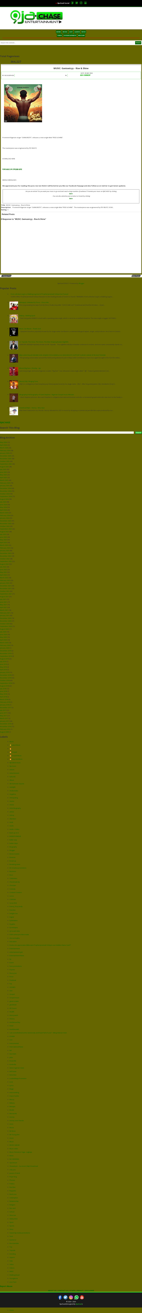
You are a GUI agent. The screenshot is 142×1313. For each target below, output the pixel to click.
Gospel (12, 994)
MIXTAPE (81, 35)
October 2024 (5, 494)
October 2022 (5, 559)
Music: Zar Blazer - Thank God (30, 329)
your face (13, 1282)
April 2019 (3, 670)
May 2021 (3, 605)
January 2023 (4, 550)
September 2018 (6, 683)
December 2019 (5, 651)
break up (13, 861)
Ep (10, 959)
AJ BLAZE (13, 777)
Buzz (11, 875)
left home (13, 1071)
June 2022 (3, 569)
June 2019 (3, 664)
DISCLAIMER (89, 1290)
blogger (12, 850)
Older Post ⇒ (136, 276)
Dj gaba (12, 924)
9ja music (13, 766)
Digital (12, 917)
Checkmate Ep (15, 882)
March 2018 (4, 699)
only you (13, 1170)
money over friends (17, 1120)
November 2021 (5, 588)
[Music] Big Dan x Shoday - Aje (30, 368)
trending (13, 1254)
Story (11, 1229)
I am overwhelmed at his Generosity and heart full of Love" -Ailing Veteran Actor (38, 1033)
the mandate (14, 1243)
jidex (11, 1057)
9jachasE (79, 1304)
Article (12, 805)
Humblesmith (14, 1029)
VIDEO (59, 35)
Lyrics (12, 1085)
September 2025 (6, 464)
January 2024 (4, 518)
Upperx (12, 1257)
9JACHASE (5, 422)
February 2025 (5, 483)
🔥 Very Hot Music (16, 759)
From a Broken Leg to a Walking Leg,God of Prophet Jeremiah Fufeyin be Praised (39, 294)
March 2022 (4, 578)
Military (12, 1103)
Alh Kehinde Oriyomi (17, 784)
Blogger (81, 283)
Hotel (11, 1026)
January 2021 (4, 615)
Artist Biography (15, 808)
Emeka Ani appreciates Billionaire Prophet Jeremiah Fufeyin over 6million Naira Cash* (40, 945)
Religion (12, 1205)
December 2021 (5, 586)
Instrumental (14, 1043)
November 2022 (5, 556)
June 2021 (3, 602)
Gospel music (14, 998)
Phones (12, 1180)
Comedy (12, 889)
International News (16, 1047)
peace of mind (15, 1173)
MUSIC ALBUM (14, 1145)
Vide (11, 1261)
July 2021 (3, 599)
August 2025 (4, 467)
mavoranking (14, 1092)
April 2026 (3, 445)
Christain (13, 885)
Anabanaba (14, 791)
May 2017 (3, 716)
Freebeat (13, 980)
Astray (12, 815)
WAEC (12, 1271)
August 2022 (4, 564)
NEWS (84, 32)
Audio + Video (14, 829)
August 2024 (4, 499)
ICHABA (12, 1036)
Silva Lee (13, 1215)
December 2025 (5, 456)
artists (12, 812)
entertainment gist (16, 952)
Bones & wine (14, 854)
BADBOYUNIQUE (15, 836)
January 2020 (4, 648)
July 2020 (3, 632)
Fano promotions (16, 966)
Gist (11, 991)
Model (12, 1110)
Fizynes (12, 970)
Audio (12, 826)
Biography (13, 847)
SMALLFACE (14, 1219)
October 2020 (5, 624)
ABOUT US (52, 1290)
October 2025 (5, 461)
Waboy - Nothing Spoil (27, 316)
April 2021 (3, 607)
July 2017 (3, 710)
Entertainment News (17, 955)
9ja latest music (15, 763)
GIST (71, 32)
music (12, 1138)
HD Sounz (13, 1008)
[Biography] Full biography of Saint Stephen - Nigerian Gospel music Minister (46, 394)
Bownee (12, 857)
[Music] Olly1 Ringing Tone (28, 381)
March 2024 (4, 513)
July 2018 (3, 689)
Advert (12, 770)
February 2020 (5, 645)
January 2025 (4, 485)
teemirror (13, 1240)
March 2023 (4, 545)
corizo (12, 896)
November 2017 (5, 707)
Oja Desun (13, 1163)
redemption (14, 1198)
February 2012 (5, 729)
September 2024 (6, 496)
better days (14, 843)
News (12, 1156)
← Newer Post (6, 276)
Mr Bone (13, 1131)
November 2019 (5, 653)
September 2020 (6, 626)
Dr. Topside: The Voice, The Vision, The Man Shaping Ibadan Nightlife (43, 342)
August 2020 (4, 629)
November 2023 (5, 523)
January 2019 (4, 672)
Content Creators (16, 892)
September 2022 (6, 561)
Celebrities (13, 878)
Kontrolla (13, 1064)
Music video (14, 1149)
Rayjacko (13, 1191)
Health (12, 1012)
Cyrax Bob (13, 903)
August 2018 (4, 686)
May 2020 (3, 637)
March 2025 (4, 480)
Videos (12, 1268)
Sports (12, 1226)
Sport (11, 1222)
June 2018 (3, 691)
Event (12, 962)
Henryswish (14, 1015)
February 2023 (5, 548)
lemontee (13, 1075)
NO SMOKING (14, 1159)
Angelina (13, 794)
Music (12, 741)
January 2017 (4, 721)
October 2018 (5, 680)
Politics (12, 1184)
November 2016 (5, 726)
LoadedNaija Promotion (18, 1078)
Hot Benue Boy (15, 1022)
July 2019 (3, 661)
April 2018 (3, 697)
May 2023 (3, 540)
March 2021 (4, 610)
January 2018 (4, 705)
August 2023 (4, 532)
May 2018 (3, 694)
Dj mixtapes (14, 927)
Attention (13, 819)
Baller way (13, 840)
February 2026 (5, 450)
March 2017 (4, 718)
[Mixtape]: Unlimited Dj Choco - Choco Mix (34, 302)
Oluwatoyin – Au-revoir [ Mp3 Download (24, 1166)
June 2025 (3, 472)
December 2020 (5, 618)
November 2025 (5, 458)
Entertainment (15, 948)
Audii (11, 822)
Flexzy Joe (13, 973)
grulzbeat (13, 1005)
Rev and (12, 1208)
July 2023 (3, 534)
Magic (12, 1089)
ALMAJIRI (12, 787)
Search (138, 43)
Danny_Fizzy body (16, 906)
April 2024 (3, 510)
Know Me (13, 1061)
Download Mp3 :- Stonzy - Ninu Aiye (32, 408)
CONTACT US (63, 1290)
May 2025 (3, 475)
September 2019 (6, 656)
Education (13, 941)
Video (12, 1264)
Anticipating (14, 798)
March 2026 (4, 448)
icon (11, 1040)
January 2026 (4, 453)
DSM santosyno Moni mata (19, 934)
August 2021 (4, 596)
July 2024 (3, 502)
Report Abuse (6, 1286)
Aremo (12, 801)
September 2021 (6, 594)
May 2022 (3, 572)
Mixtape (12, 1106)
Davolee (13, 910)
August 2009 (4, 732)
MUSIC (65, 32)
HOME (58, 32)
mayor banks (14, 1096)
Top (11, 1247)
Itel (11, 1050)
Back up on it (14, 833)
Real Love (13, 1194)
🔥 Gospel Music (16, 756)
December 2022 (5, 553)
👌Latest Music (15, 745)
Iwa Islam (13, 1054)
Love (11, 1082)
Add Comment (85, 75)
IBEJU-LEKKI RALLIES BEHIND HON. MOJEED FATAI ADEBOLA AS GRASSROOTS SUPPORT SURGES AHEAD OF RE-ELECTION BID (62, 355)
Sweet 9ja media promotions (20, 1233)
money (12, 1117)
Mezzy (12, 1099)
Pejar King (13, 1177)
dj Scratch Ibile (15, 931)
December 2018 (5, 675)
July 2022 (3, 567)
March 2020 (4, 643)
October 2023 (5, 526)
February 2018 (5, 702)
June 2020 (3, 634)
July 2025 (3, 469)
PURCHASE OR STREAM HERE (12, 169)
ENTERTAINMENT (70, 35)
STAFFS (72, 1290)
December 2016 (5, 724)
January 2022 (4, 583)
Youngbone (14, 1278)
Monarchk (13, 1113)
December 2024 (5, 488)
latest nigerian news (17, 1068)
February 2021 (5, 613)
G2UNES (12, 987)
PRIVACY (80, 1290)
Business (13, 871)
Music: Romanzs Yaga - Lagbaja (21, 1152)
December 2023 (5, 521)
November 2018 (5, 678)
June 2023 (3, 537)
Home (12, 1310)
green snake (14, 1001)
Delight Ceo (14, 913)
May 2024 (3, 507)
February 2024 (5, 515)
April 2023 (3, 542)
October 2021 (5, 591)
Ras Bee (12, 1187)
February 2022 (5, 580)
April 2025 (3, 477)
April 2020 (3, 640)
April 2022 (3, 575)
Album (12, 780)
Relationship (14, 1201)
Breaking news (15, 864)
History (12, 1019)
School (12, 1212)
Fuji (11, 984)
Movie (12, 1127)
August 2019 (4, 659)
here (70, 193)
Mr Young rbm (14, 1135)
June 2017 (3, 713)
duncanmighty (15, 938)
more (11, 1124)
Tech (11, 1236)
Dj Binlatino (14, 920)
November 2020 (5, 621)
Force (11, 977)
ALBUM (77, 32)
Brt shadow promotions (18, 868)
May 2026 (3, 442)
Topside (12, 1250)
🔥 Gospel (13, 752)
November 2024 (5, 491)
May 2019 (3, 667)
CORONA (13, 899)
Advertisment (14, 773)
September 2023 (6, 529)
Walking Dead (14, 1275)
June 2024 (3, 505)
